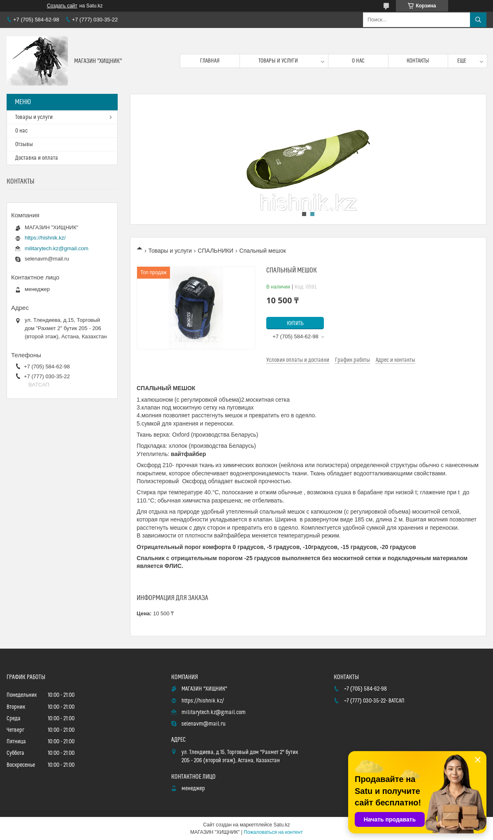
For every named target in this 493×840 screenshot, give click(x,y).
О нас (358, 61)
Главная (210, 61)
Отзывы (24, 144)
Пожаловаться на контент (273, 832)
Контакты (418, 61)
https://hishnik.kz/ (45, 238)
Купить (295, 323)
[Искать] (478, 19)
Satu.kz (281, 825)
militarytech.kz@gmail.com (56, 248)
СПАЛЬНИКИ (216, 250)
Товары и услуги (278, 61)
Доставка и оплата (36, 158)
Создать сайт (62, 6)
